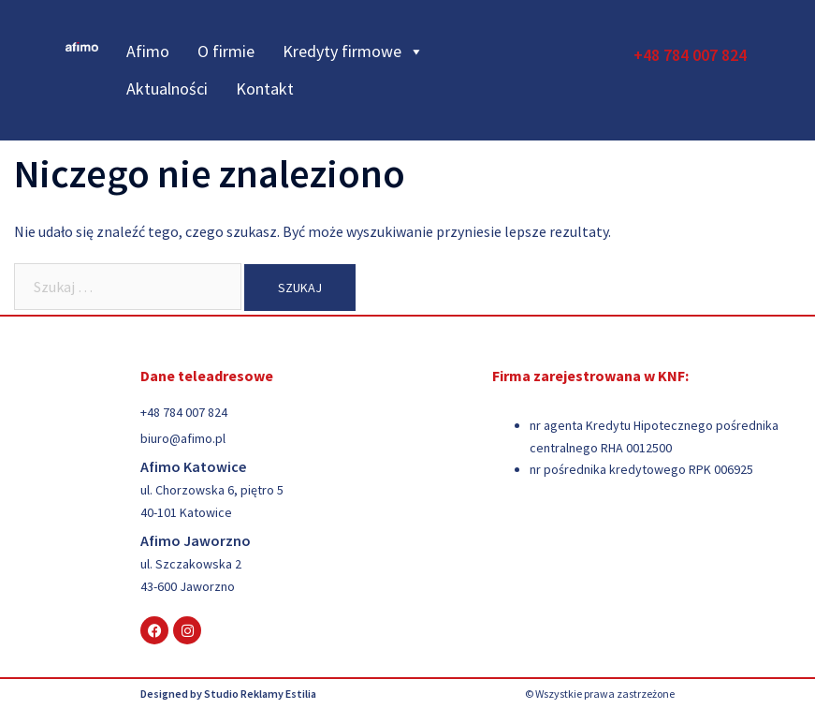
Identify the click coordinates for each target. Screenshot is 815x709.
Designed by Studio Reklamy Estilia (228, 694)
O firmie (226, 51)
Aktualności (167, 88)
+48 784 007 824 (690, 55)
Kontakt (265, 88)
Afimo (147, 51)
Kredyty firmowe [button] (353, 51)
